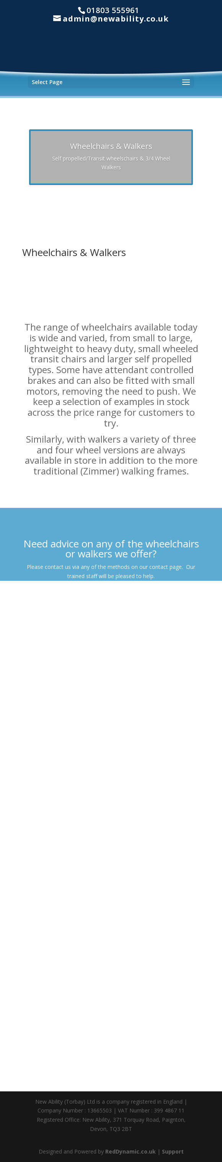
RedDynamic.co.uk (130, 1151)
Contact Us (111, 598)
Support (173, 1151)
